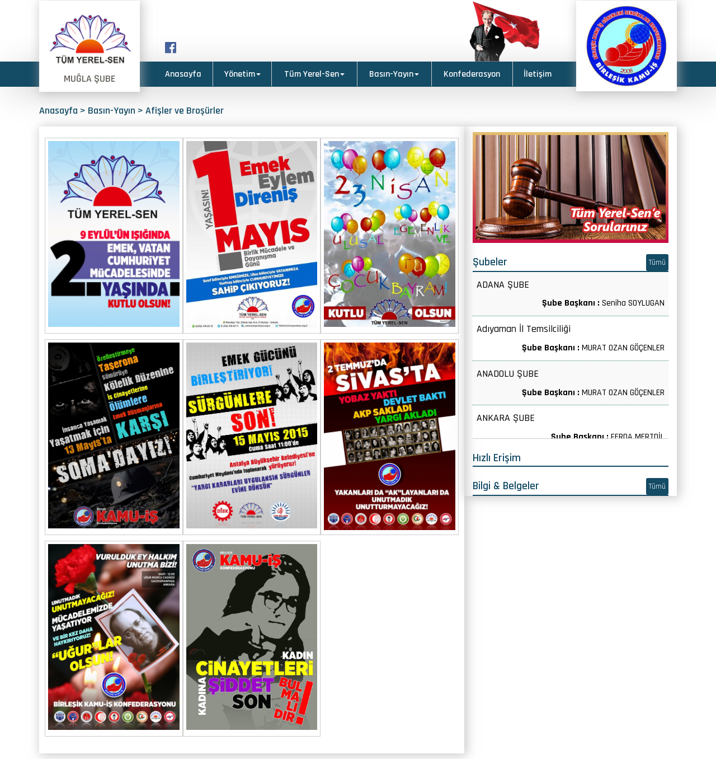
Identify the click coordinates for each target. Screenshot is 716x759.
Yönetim (242, 74)
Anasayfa (183, 74)
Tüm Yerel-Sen (314, 74)
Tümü (657, 262)
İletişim (538, 74)
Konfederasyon (472, 74)
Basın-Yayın (394, 74)
